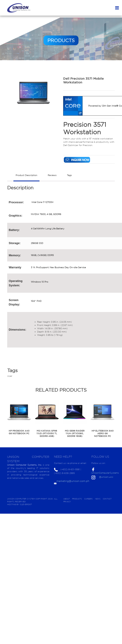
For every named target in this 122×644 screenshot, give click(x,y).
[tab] (26, 177)
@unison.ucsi (106, 477)
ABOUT (66, 499)
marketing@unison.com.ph (72, 481)
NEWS (97, 499)
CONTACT (107, 499)
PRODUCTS (77, 499)
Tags (69, 175)
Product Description (26, 175)
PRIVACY (67, 502)
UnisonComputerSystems (105, 473)
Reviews (52, 175)
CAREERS (88, 499)
